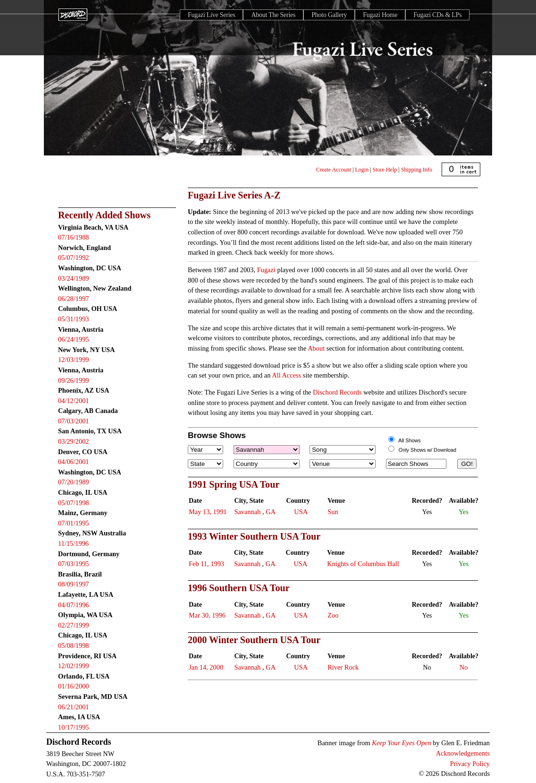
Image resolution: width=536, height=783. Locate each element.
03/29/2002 (73, 441)
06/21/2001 (73, 707)
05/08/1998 (73, 645)
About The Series (273, 14)
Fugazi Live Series (211, 14)
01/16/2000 (73, 686)
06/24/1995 (73, 339)
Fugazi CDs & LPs (437, 14)
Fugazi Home (380, 14)
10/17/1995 (73, 727)
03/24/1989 (73, 278)
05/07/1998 (73, 503)
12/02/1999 (73, 666)
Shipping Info (416, 169)
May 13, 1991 (207, 512)
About (316, 348)
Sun (332, 512)
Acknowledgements (463, 753)
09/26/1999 (73, 380)
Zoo (332, 615)
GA (271, 512)
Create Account (333, 169)
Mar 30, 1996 (207, 615)
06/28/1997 (73, 298)
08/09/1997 (73, 584)
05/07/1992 (73, 257)
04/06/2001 (73, 461)
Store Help (385, 169)
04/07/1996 (73, 605)
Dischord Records (337, 392)
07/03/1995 (73, 564)
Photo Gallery (329, 14)
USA (301, 512)
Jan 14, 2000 (206, 667)
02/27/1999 (73, 625)
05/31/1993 (73, 319)
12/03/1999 (73, 359)
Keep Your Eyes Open (401, 743)
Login (362, 169)
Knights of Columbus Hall (363, 564)
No (464, 667)
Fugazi (266, 270)
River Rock (343, 667)
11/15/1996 (73, 543)
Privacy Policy (470, 763)
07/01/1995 (73, 523)
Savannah (247, 512)
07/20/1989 (73, 482)
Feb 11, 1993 (206, 564)
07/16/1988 (73, 237)
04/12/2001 (73, 400)
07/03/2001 (73, 421)
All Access (286, 375)
